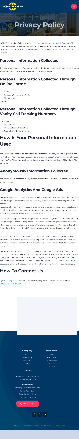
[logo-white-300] (12, 3)
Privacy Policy (61, 426)
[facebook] (34, 414)
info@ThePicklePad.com (11, 284)
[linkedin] (45, 414)
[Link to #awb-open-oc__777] (74, 7)
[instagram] (39, 414)
